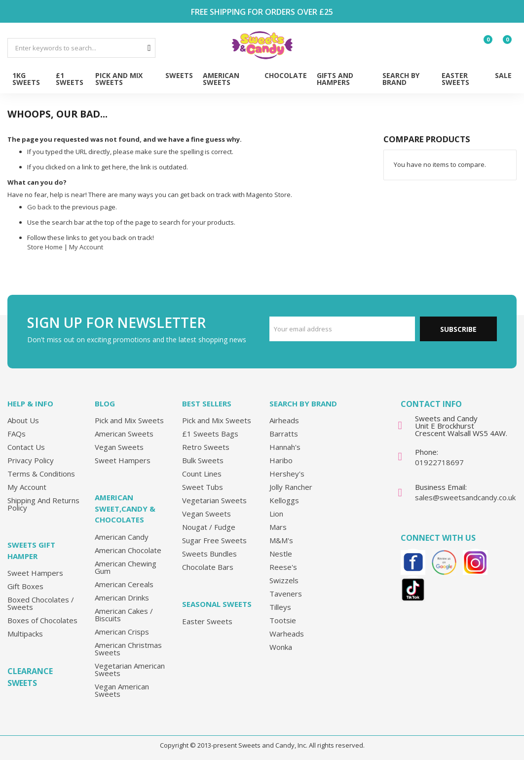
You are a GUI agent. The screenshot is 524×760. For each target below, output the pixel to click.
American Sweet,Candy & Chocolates (125, 508)
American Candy (122, 537)
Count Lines (202, 474)
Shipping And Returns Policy (43, 504)
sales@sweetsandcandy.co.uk (465, 497)
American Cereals (124, 584)
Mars (278, 527)
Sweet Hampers (35, 573)
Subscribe (458, 329)
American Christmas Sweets (128, 648)
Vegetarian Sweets (214, 500)
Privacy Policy (30, 460)
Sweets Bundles (209, 554)
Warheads (286, 634)
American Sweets (124, 434)
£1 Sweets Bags (210, 434)
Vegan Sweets (119, 447)
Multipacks (25, 634)
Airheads (284, 420)
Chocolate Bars (207, 567)
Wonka (280, 647)
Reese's (283, 567)
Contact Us (26, 447)
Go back (39, 206)
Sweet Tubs (202, 487)
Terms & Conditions (41, 474)
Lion (276, 514)
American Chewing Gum (125, 567)
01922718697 (439, 462)
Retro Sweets (205, 447)
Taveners (285, 594)
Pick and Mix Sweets (129, 420)
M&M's (281, 540)
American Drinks (122, 597)
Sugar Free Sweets (214, 540)
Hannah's (284, 447)
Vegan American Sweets (122, 690)
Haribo (281, 460)
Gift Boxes (25, 586)
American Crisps (122, 632)
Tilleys (280, 607)
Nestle (280, 554)
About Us (23, 420)
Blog (105, 403)
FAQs (16, 434)
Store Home (45, 246)
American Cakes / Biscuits (124, 614)
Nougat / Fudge (208, 527)
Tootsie (282, 620)
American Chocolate (128, 550)
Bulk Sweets (203, 460)
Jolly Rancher (290, 487)
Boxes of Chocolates (42, 620)
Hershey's (286, 474)
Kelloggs (284, 500)
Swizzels (284, 580)
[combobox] (81, 48)
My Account (86, 246)
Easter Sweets (207, 621)
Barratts (283, 434)
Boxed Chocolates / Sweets (40, 603)
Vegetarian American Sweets (130, 669)
